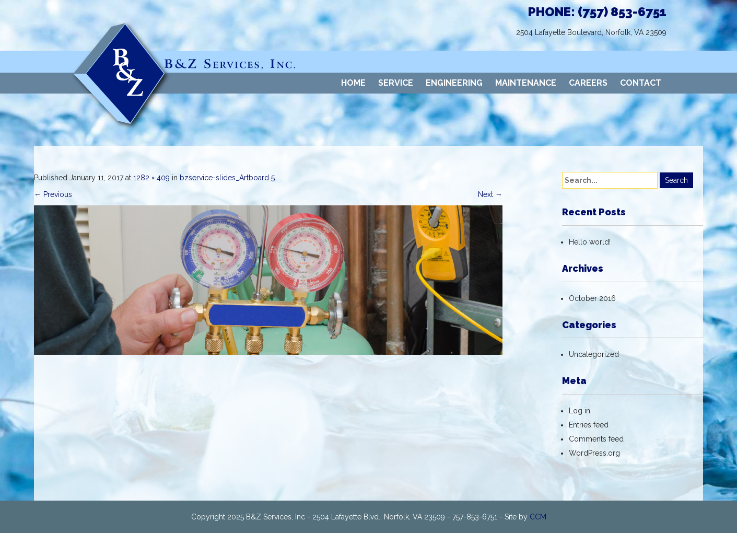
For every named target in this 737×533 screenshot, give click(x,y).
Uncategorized (594, 354)
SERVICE (395, 83)
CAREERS (588, 83)
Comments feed (596, 439)
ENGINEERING (454, 83)
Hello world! (590, 242)
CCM (538, 517)
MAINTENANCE (525, 83)
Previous (53, 194)
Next (490, 194)
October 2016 (592, 298)
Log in (579, 411)
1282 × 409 (151, 177)
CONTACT (640, 83)
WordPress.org (594, 453)
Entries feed (589, 425)
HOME (353, 83)
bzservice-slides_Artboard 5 (227, 177)
